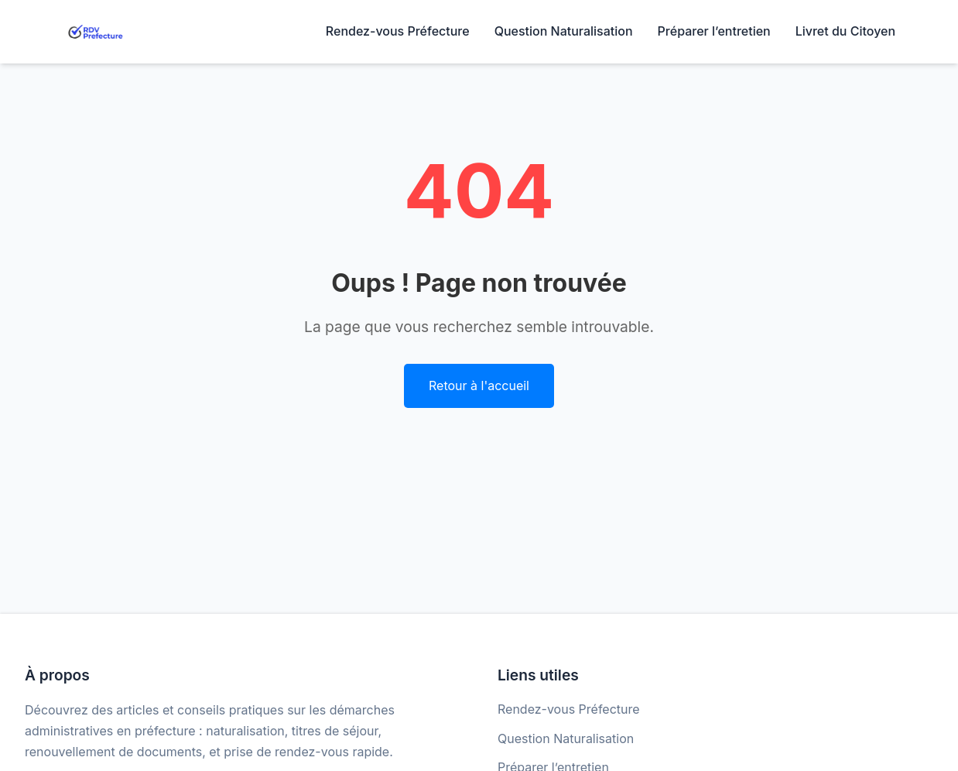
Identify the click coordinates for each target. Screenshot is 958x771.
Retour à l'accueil (479, 385)
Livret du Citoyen (845, 31)
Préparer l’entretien (714, 31)
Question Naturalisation (563, 31)
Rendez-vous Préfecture (398, 31)
